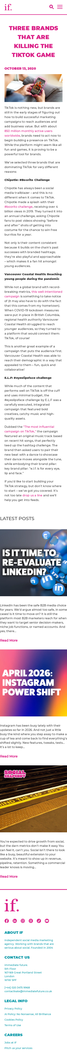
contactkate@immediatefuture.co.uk (28, 991)
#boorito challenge (18, 206)
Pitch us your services (18, 1048)
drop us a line (33, 495)
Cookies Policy (13, 1019)
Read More (9, 640)
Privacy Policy (13, 1008)
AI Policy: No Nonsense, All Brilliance (27, 1014)
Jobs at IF (10, 1042)
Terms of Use (12, 1025)
